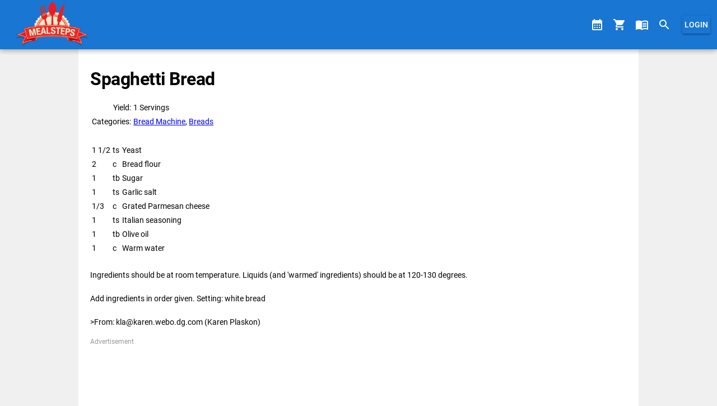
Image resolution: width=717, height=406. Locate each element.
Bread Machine (159, 121)
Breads (201, 121)
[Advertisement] (358, 372)
